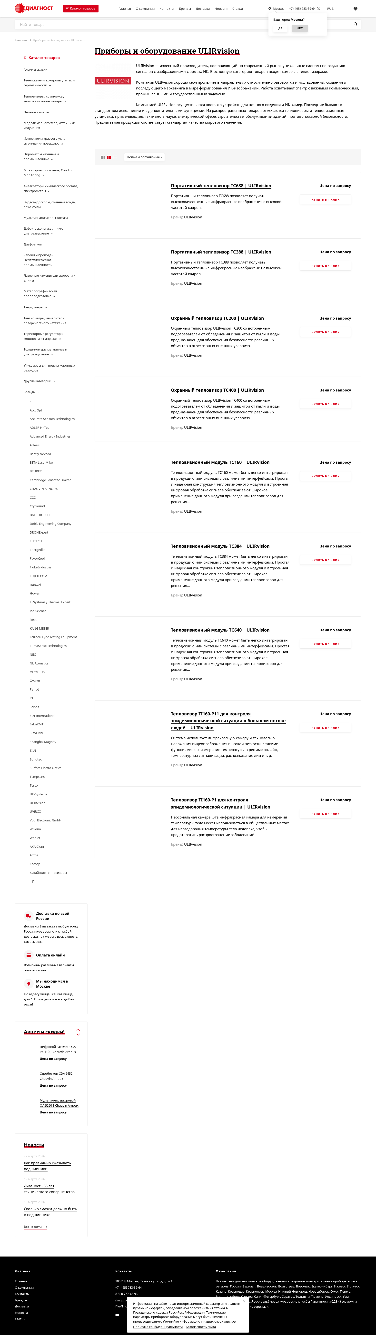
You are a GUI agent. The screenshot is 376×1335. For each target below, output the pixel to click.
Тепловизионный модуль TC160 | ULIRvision (220, 462)
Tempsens (37, 776)
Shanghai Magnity (43, 742)
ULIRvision (37, 803)
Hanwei (35, 585)
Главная (125, 8)
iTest (33, 619)
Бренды (185, 8)
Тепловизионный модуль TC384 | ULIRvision (220, 546)
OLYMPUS (37, 672)
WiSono (35, 829)
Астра (34, 855)
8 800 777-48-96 (126, 1294)
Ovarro (35, 680)
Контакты (166, 8)
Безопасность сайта (201, 1327)
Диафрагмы (33, 244)
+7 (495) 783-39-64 (302, 8)
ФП (32, 881)
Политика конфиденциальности (158, 1327)
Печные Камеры (36, 112)
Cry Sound (37, 506)
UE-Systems (38, 794)
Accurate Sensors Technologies (52, 419)
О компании (145, 8)
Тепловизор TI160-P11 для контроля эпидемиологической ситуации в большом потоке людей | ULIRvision (228, 721)
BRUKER (36, 471)
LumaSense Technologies (48, 645)
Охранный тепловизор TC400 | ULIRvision (217, 390)
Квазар (35, 864)
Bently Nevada (40, 454)
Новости (221, 8)
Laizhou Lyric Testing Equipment (53, 637)
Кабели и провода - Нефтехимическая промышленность (38, 260)
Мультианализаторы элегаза (46, 217)
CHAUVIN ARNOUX (44, 489)
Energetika (37, 549)
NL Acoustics (39, 663)
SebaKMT (36, 724)
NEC (33, 654)
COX (33, 497)
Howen (35, 593)
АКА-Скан (37, 846)
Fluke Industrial (41, 567)
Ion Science (38, 611)
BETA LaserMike (41, 462)
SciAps (34, 707)
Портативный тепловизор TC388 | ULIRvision (221, 252)
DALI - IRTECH (40, 515)
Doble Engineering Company (50, 523)
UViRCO (35, 811)
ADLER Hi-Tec (39, 427)
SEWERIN (36, 733)
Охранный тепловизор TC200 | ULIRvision (217, 318)
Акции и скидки (35, 69)
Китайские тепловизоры (48, 872)
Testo (34, 785)
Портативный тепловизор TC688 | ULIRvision (221, 185)
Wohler (35, 838)
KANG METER (39, 628)
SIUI (33, 750)
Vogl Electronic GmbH (45, 820)
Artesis (35, 445)
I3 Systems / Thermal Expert (50, 602)
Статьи (237, 8)
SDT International (42, 715)
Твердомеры (33, 307)
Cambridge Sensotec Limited (50, 480)
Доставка (203, 8)
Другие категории (37, 381)
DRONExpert (39, 532)
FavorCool (37, 558)
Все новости (35, 1227)
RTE (32, 698)
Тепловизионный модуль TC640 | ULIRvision (220, 630)
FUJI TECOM (38, 576)
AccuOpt (36, 410)
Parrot (34, 689)
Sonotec (36, 759)
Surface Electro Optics (45, 768)
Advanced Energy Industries (50, 436)
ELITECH (36, 541)
